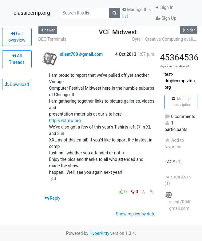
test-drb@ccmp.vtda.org (180, 81)
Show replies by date (135, 213)
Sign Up (166, 18)
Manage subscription (181, 102)
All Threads (17, 59)
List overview (16, 37)
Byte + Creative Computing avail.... (164, 39)
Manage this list (136, 12)
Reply (52, 198)
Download (17, 84)
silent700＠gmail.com (81, 54)
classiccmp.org (32, 13)
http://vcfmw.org (65, 120)
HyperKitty (99, 233)
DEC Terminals (52, 39)
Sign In (164, 7)
